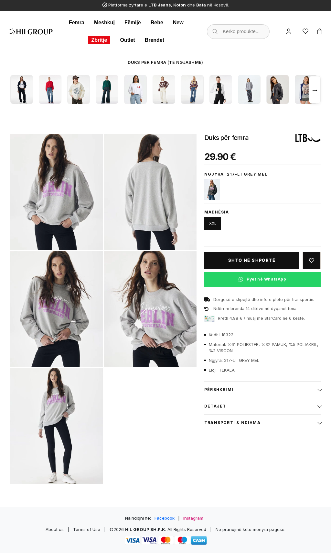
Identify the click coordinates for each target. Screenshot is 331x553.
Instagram (193, 518)
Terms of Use (86, 529)
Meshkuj (104, 22)
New (178, 22)
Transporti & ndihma (232, 422)
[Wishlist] (305, 31)
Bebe (157, 22)
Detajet (215, 406)
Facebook (165, 518)
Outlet (127, 40)
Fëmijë (132, 22)
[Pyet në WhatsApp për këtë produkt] (262, 279)
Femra (76, 22)
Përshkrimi (218, 389)
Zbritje (99, 40)
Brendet (154, 40)
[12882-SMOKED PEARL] (212, 189)
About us (55, 529)
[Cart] (319, 31)
